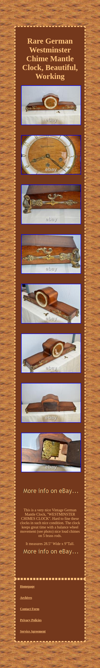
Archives (26, 598)
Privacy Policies (31, 620)
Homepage (27, 586)
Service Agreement (33, 631)
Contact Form (29, 609)
